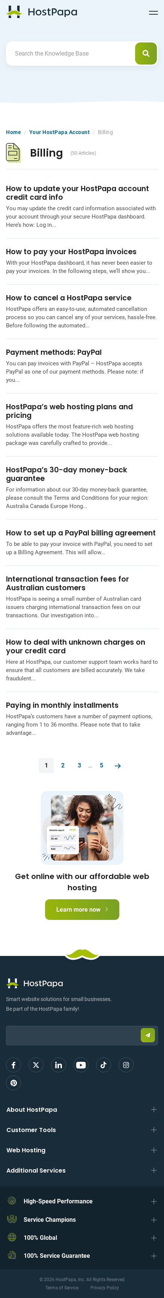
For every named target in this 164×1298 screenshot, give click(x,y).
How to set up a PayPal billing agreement (81, 533)
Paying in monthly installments (62, 705)
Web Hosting (25, 1150)
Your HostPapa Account (59, 132)
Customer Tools (31, 1130)
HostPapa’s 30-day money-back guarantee (66, 474)
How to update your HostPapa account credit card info (77, 193)
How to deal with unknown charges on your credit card (75, 646)
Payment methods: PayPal (54, 352)
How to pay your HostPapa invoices (71, 252)
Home (13, 132)
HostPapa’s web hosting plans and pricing (69, 411)
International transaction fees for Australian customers (67, 583)
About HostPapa (31, 1109)
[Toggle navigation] (153, 12)
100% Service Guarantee (57, 1255)
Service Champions (50, 1219)
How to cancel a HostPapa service (68, 298)
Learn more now (82, 909)
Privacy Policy (104, 1287)
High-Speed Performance (58, 1201)
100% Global (40, 1237)
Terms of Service (61, 1287)
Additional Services (36, 1170)
